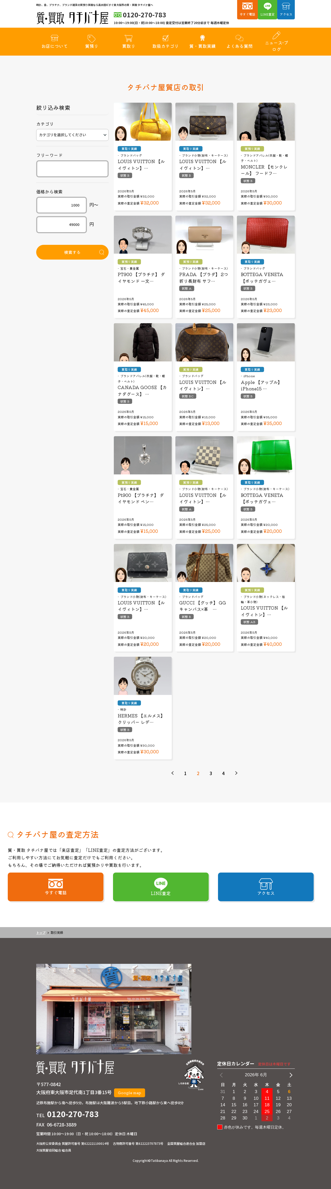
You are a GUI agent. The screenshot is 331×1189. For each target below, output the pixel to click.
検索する (72, 252)
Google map (129, 1092)
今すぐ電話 (247, 14)
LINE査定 (267, 14)
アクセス (286, 14)
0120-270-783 (73, 1113)
